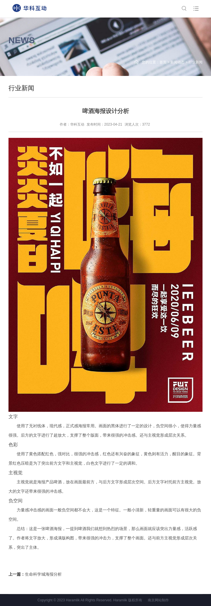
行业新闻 (195, 62)
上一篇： (35, 574)
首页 (163, 62)
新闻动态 (177, 62)
